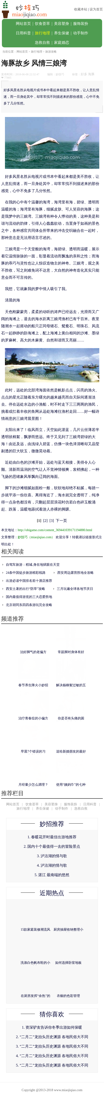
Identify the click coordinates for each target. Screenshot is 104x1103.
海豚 (91, 74)
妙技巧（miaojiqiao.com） (36, 537)
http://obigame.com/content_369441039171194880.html (55, 530)
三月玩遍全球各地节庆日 (75, 589)
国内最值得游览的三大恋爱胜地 (29, 597)
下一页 (61, 521)
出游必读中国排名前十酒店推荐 (29, 581)
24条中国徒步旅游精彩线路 (26, 572)
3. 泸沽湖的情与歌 (52, 856)
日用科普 (23, 33)
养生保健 (61, 33)
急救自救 (42, 42)
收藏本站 (80, 9)
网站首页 (23, 24)
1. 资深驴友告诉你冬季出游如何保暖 (52, 1027)
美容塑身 (61, 24)
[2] (45, 521)
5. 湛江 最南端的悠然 (51, 875)
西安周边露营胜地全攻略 (75, 572)
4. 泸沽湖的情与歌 (52, 865)
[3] (52, 521)
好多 (84, 74)
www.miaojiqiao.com (68, 1090)
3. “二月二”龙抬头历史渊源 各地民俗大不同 (52, 1046)
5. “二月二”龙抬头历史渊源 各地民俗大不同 (52, 1065)
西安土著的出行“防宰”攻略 (25, 589)
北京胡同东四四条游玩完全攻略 (29, 605)
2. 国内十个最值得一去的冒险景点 (52, 846)
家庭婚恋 (61, 42)
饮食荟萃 (42, 24)
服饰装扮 (80, 24)
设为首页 (96, 9)
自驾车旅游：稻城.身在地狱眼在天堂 (33, 564)
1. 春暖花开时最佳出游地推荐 (51, 837)
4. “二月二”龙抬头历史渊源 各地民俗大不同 (52, 1056)
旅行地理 (42, 33)
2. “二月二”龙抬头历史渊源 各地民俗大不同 (52, 1037)
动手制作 (80, 33)
